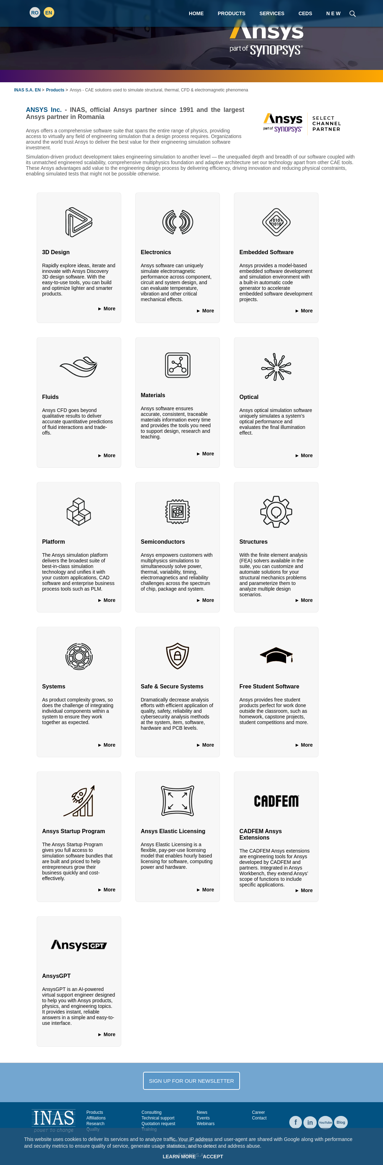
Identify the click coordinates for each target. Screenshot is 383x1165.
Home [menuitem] (196, 13)
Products (55, 90)
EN (48, 13)
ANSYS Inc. (44, 109)
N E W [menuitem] (333, 13)
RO (35, 13)
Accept (213, 1156)
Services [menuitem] (272, 13)
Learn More (179, 1156)
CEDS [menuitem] (305, 13)
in (310, 1122)
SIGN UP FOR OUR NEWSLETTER (191, 1081)
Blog (340, 1122)
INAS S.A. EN (27, 90)
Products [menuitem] (232, 13)
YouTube (325, 1122)
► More (106, 308)
